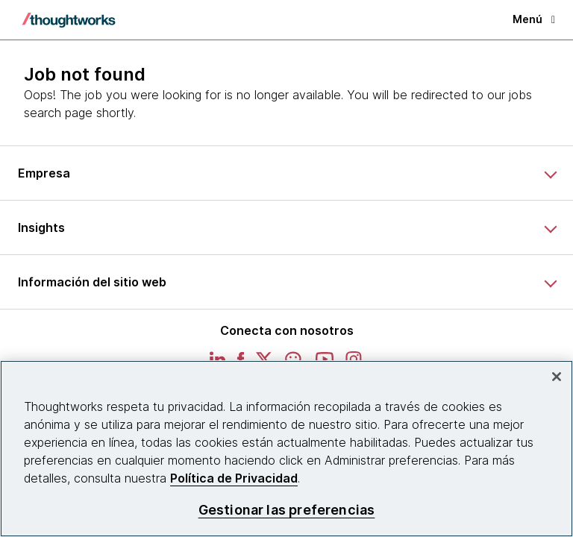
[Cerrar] (556, 376)
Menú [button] (534, 19)
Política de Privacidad (234, 478)
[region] (286, 448)
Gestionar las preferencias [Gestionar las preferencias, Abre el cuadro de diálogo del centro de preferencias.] (286, 510)
